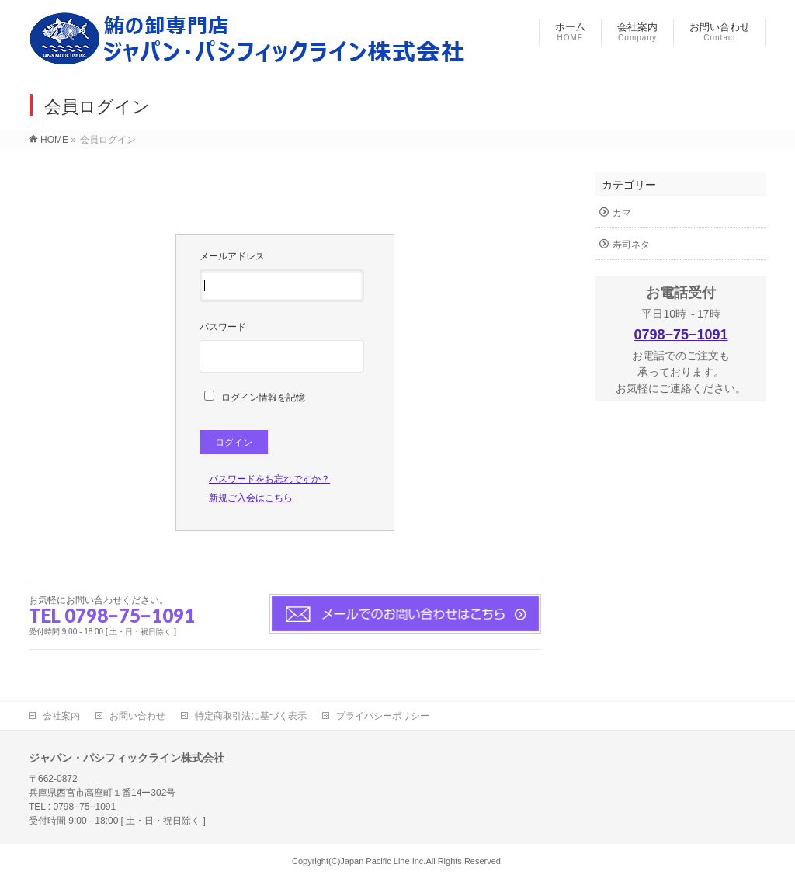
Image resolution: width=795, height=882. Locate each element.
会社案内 (61, 715)
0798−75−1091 (680, 334)
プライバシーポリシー (382, 715)
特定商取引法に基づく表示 (251, 715)
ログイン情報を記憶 (254, 397)
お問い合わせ (137, 715)
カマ (622, 212)
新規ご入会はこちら (251, 497)
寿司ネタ (631, 244)
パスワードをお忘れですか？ (269, 479)
